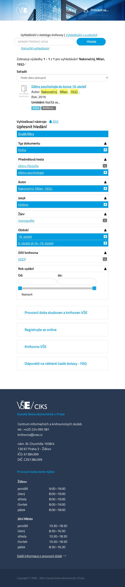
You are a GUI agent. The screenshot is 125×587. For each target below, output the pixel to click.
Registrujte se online (41, 329)
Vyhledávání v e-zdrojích (81, 34)
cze (69, 10)
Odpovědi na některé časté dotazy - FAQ (56, 363)
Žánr (21, 213)
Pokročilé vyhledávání (35, 48)
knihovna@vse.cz (30, 434)
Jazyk (22, 197)
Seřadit (22, 71)
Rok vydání (26, 268)
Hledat (91, 41)
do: (60, 275)
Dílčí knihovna (28, 252)
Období (23, 230)
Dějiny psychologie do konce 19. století (58, 86)
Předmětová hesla (31, 159)
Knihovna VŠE (35, 346)
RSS (54, 121)
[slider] (20, 288)
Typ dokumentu (29, 143)
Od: (20, 275)
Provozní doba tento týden (36, 471)
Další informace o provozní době (39, 555)
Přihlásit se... (96, 10)
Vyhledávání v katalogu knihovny (41, 34)
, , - (60, 92)
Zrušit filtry (26, 133)
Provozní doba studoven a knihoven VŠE (56, 312)
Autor (22, 181)
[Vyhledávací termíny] (44, 41)
